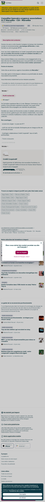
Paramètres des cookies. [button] (16, 491)
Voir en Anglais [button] (22, 252)
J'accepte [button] (22, 494)
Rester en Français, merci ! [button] (22, 256)
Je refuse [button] (22, 498)
